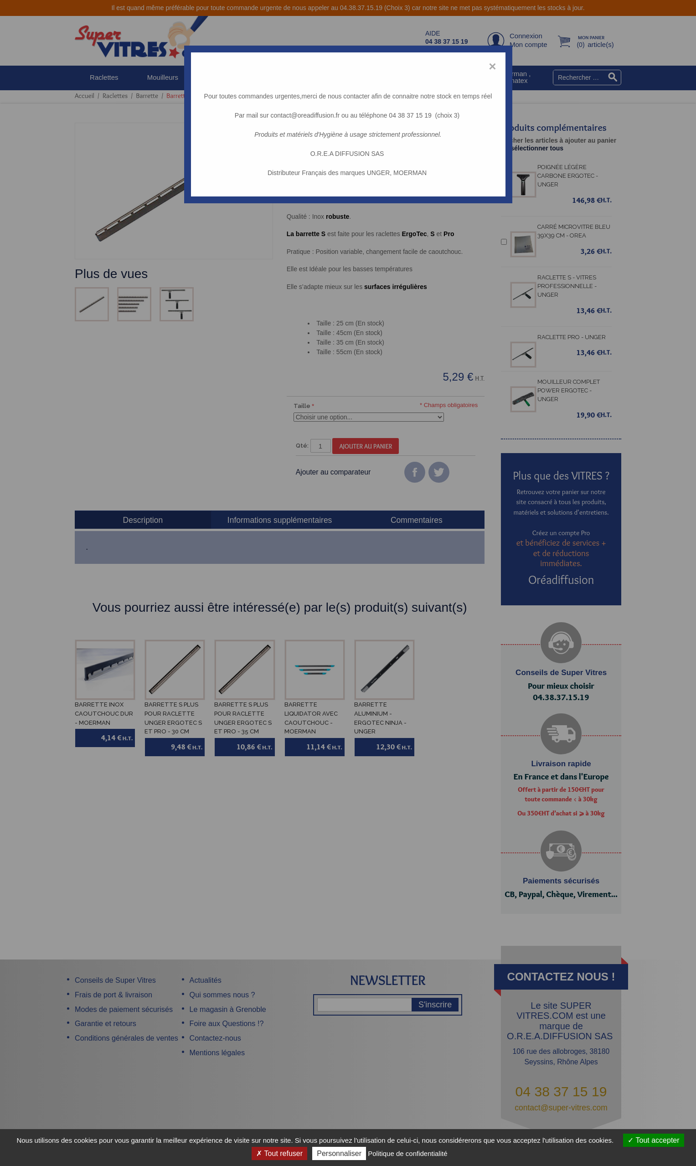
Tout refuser (279, 1153)
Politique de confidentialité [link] (407, 1153)
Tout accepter (653, 1140)
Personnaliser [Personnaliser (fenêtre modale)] (339, 1153)
